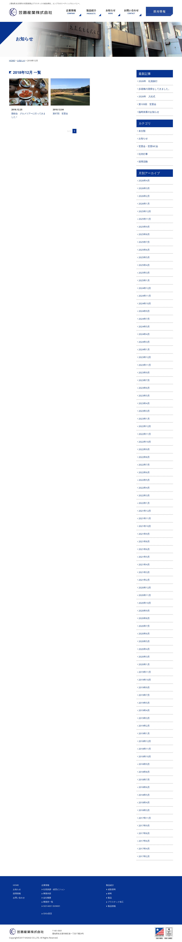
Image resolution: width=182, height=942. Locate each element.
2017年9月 (144, 825)
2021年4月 (144, 564)
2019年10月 (145, 679)
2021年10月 (145, 526)
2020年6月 (144, 633)
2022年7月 (144, 464)
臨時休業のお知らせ (149, 111)
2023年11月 (145, 364)
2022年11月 (145, 433)
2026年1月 (144, 203)
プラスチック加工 (116, 901)
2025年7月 (144, 241)
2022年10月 (145, 441)
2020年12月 (145, 587)
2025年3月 (144, 272)
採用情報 (17, 893)
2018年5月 (144, 794)
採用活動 (143, 161)
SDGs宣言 (47, 913)
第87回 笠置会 (60, 113)
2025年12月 (145, 211)
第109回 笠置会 (147, 104)
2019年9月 (144, 687)
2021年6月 (144, 549)
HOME (12, 60)
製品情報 (112, 906)
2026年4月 (144, 180)
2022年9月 (144, 449)
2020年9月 (144, 610)
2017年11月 (145, 817)
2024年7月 (144, 318)
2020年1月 (144, 664)
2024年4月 (144, 334)
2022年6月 (144, 472)
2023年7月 (144, 380)
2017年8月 (144, 833)
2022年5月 (144, 479)
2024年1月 (144, 349)
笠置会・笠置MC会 (148, 146)
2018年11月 (145, 748)
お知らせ (21, 60)
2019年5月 (144, 702)
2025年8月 (144, 234)
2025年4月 (144, 264)
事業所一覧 (48, 901)
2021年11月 (145, 518)
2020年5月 (144, 641)
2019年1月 (144, 733)
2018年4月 (144, 802)
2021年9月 (144, 533)
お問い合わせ (19, 897)
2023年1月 (144, 418)
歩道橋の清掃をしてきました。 (154, 88)
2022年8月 (144, 456)
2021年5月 (144, 556)
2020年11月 (145, 595)
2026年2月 (144, 195)
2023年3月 (144, 410)
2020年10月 (145, 602)
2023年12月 (145, 357)
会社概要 (47, 897)
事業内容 (47, 893)
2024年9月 (144, 310)
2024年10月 (145, 303)
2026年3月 (144, 188)
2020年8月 (144, 618)
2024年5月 (144, 326)
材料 (110, 893)
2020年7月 (144, 625)
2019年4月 (144, 710)
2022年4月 (144, 487)
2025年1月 (144, 280)
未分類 (142, 130)
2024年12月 (145, 288)
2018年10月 (145, 756)
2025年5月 (144, 257)
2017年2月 (144, 856)
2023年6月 (144, 387)
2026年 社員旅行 (148, 81)
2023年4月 (144, 403)
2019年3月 (144, 718)
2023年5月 (144, 395)
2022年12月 (145, 426)
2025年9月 (144, 226)
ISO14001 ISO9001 (51, 906)
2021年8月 (144, 541)
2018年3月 (144, 810)
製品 (110, 897)
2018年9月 (144, 763)
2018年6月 (144, 787)
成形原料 (112, 889)
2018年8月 (144, 771)
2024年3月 (144, 341)
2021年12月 (145, 510)
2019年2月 (144, 725)
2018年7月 (144, 779)
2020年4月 (144, 648)
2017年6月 (144, 840)
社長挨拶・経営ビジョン (54, 889)
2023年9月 (144, 372)
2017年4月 (144, 848)
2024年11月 (145, 295)
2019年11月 (145, 671)
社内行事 (143, 153)
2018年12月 (145, 741)
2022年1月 (144, 502)
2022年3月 (144, 495)
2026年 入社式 (147, 96)
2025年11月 (145, 218)
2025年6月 (144, 249)
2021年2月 (144, 579)
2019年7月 (144, 694)
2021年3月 (144, 572)
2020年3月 (144, 656)
